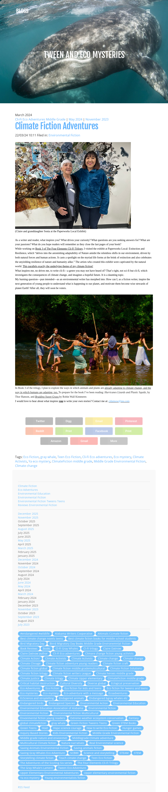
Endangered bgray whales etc (108, 698)
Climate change (26, 466)
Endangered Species (62, 703)
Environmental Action (94, 703)
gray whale (48, 457)
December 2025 (28, 513)
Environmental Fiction (64, 135)
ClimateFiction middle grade (72, 461)
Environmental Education (34, 493)
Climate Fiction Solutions (126, 668)
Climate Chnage (30, 663)
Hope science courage (67, 728)
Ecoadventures (117, 693)
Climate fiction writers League (72, 673)
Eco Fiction (31, 457)
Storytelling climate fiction (37, 758)
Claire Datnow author (34, 653)
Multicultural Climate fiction (38, 743)
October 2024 (26, 567)
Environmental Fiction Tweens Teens (41, 501)
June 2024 (24, 582)
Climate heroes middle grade (115, 673)
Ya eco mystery (39, 461)
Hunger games (131, 728)
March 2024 (25, 594)
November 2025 (28, 517)
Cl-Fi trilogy (90, 648)
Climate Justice (29, 678)
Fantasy (134, 718)
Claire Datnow (112, 648)
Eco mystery (122, 457)
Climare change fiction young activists (109, 653)
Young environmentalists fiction (65, 778)
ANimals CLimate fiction (113, 633)
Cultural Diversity (71, 683)
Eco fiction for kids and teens (82, 688)
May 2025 (24, 540)
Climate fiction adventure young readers (72, 663)
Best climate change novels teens (41, 638)
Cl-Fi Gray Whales (67, 648)
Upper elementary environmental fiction (109, 773)
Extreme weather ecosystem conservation (97, 718)
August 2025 (26, 529)
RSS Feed (24, 787)
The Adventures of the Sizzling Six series (46, 763)
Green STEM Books (124, 723)
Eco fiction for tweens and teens (127, 688)
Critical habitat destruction (37, 683)
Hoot (45, 728)
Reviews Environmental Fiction (37, 505)
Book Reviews (29, 648)
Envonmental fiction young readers (42, 718)
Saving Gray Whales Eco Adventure (42, 753)
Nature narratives (72, 743)
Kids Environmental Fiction (70, 733)
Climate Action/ (30, 658)
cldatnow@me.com (119, 401)
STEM (137, 753)
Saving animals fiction (88, 748)
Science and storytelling (99, 753)
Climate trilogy (54, 678)
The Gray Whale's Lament (36, 768)
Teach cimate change (72, 758)
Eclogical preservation (125, 683)
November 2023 (97, 119)
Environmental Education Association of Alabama (51, 708)
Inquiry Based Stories (34, 733)
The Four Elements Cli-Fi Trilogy (97, 763)
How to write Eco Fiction (102, 728)
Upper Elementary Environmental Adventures (49, 773)
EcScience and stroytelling (37, 698)
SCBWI (74, 753)
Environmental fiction (102, 708)
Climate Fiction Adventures (56, 126)
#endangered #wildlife (35, 633)
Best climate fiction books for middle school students (102, 638)
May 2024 (75, 119)
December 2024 (28, 559)
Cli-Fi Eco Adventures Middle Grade (40, 119)
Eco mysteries (29, 693)
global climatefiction (33, 723)
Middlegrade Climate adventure (92, 738)
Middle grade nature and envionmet (43, 738)
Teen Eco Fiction (69, 457)
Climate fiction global (33, 668)
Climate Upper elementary (85, 678)
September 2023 (28, 617)
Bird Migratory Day (32, 643)
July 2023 (23, 624)
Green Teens (28, 728)
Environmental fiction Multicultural (76, 713)
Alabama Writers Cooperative (73, 633)
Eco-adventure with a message (83, 693)
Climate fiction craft (115, 663)
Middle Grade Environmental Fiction (120, 461)
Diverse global (97, 683)
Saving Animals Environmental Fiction (44, 748)
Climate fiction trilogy (33, 673)
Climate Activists (55, 658)
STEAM (124, 753)
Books (46, 648)
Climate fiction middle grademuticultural (79, 668)
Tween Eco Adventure (72, 768)
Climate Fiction (27, 486)
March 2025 (25, 548)
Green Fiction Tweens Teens (89, 723)
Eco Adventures (28, 490)
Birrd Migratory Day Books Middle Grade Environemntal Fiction (90, 643)
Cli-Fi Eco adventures (97, 457)
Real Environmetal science (106, 743)
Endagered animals (71, 698)
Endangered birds (31, 703)
